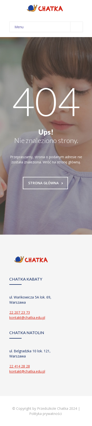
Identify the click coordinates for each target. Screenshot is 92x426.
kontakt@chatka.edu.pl (27, 317)
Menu (48, 27)
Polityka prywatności (46, 413)
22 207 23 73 (19, 312)
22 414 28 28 (19, 366)
